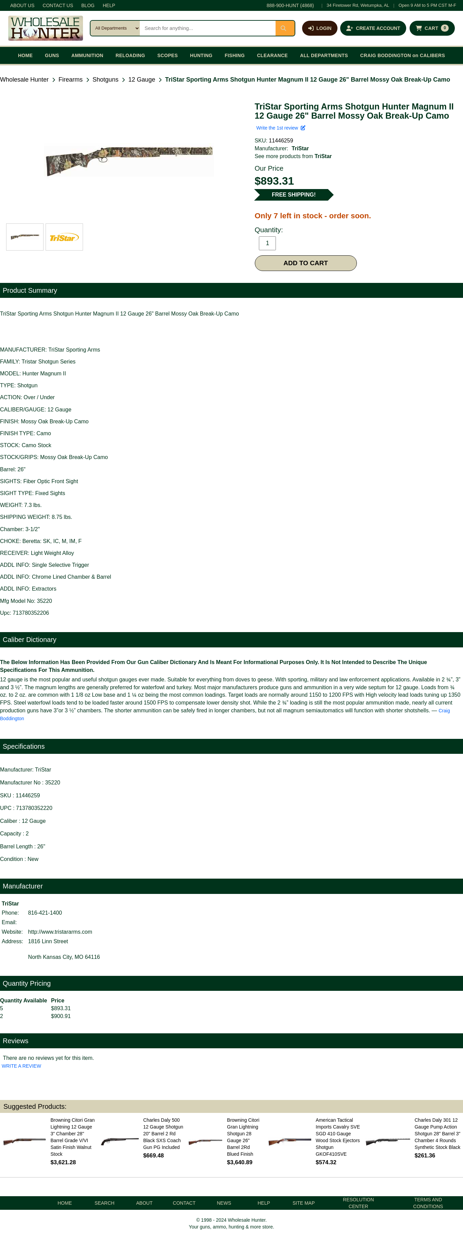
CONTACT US (58, 5)
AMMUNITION (87, 55)
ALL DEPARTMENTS (324, 55)
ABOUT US (22, 5)
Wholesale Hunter (24, 79)
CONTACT (184, 1203)
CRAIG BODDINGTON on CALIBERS (402, 55)
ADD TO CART (305, 263)
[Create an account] (373, 28)
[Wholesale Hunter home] (45, 28)
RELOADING (130, 55)
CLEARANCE (272, 55)
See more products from (293, 156)
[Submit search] (285, 28)
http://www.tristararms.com (60, 932)
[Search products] (208, 28)
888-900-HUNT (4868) (290, 5)
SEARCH (104, 1203)
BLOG (88, 5)
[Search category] (115, 28)
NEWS (224, 1203)
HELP (109, 5)
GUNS (52, 55)
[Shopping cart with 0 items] (432, 28)
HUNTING (201, 55)
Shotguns (105, 79)
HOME (25, 55)
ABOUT (144, 1203)
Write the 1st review (281, 128)
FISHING (235, 55)
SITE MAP (304, 1203)
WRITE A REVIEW (21, 1066)
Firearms (71, 79)
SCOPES (167, 55)
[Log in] (319, 28)
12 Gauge (141, 79)
